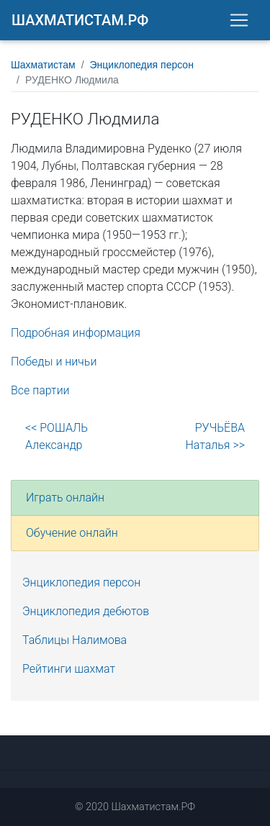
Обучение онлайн (72, 533)
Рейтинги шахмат (68, 669)
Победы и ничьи (53, 361)
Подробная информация (75, 333)
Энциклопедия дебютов (85, 611)
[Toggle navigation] (239, 20)
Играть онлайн (65, 497)
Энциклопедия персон (142, 65)
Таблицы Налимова (74, 640)
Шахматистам (43, 65)
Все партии (40, 390)
